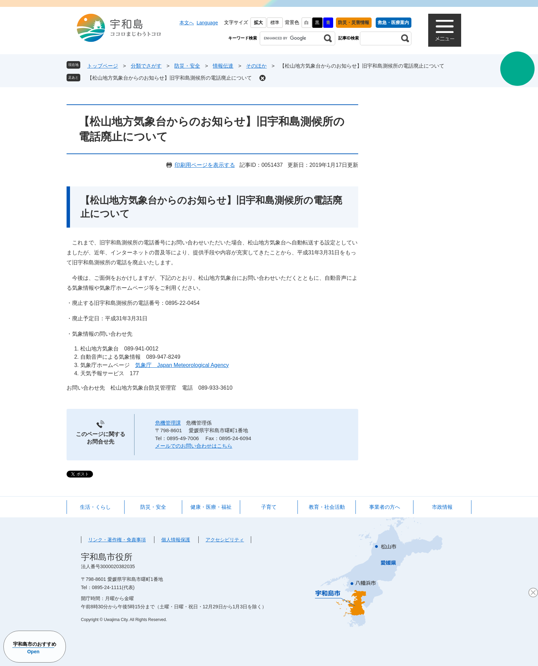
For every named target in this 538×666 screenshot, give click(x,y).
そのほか (256, 66)
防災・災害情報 (353, 22)
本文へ (186, 22)
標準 (274, 22)
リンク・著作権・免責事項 (117, 539)
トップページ (102, 66)
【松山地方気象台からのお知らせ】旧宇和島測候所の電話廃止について (169, 78)
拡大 (258, 22)
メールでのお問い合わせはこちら (193, 446)
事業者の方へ (384, 507)
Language (207, 22)
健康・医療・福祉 (211, 507)
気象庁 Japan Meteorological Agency (182, 365)
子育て (269, 507)
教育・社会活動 (327, 507)
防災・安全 (187, 66)
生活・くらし (95, 507)
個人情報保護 (175, 539)
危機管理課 (168, 423)
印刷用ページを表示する (205, 165)
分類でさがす (146, 66)
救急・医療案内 (393, 22)
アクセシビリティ (225, 539)
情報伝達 (223, 66)
